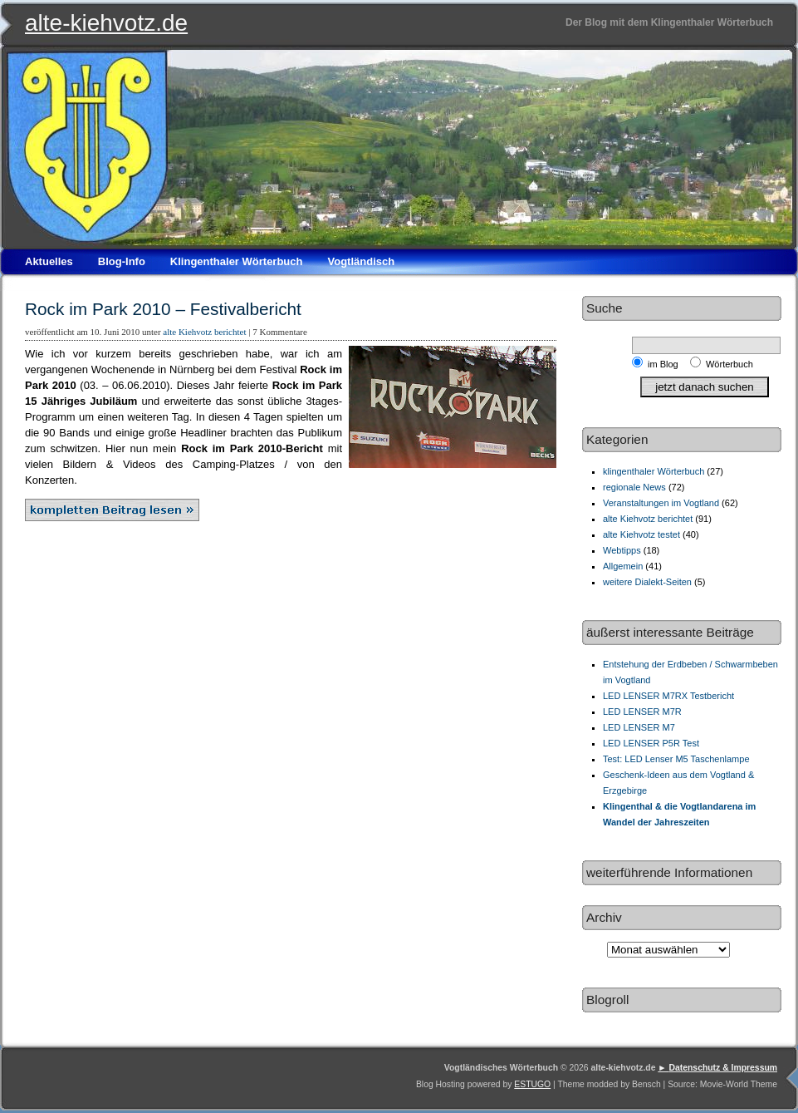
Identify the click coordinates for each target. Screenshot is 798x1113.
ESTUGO (532, 1084)
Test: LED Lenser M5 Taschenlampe (676, 759)
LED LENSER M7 (639, 727)
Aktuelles (49, 261)
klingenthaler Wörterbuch (653, 471)
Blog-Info (121, 261)
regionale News (634, 487)
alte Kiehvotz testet (641, 534)
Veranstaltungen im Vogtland (661, 503)
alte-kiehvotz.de (106, 23)
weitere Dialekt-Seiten (647, 582)
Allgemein (623, 566)
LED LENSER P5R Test (651, 743)
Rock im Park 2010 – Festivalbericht (163, 308)
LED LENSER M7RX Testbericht (668, 696)
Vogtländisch (360, 261)
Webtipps (622, 550)
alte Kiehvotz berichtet (204, 332)
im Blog (665, 364)
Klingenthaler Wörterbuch (236, 261)
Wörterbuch (729, 364)
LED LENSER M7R (642, 712)
